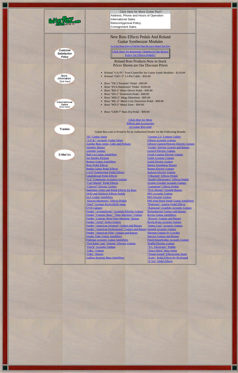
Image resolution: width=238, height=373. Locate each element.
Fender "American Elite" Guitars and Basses (112, 232)
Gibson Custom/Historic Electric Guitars (170, 143)
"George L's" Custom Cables (164, 136)
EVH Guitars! (94, 207)
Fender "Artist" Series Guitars (103, 222)
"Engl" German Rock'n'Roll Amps (106, 204)
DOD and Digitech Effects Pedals (105, 193)
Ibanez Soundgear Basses (162, 165)
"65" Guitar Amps (96, 136)
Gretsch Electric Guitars (161, 150)
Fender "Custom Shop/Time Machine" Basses (112, 218)
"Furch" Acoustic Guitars (100, 247)
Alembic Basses (95, 147)
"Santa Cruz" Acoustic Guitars (164, 225)
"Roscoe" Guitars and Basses (164, 218)
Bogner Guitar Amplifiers (101, 161)
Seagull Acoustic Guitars (161, 229)
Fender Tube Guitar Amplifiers (104, 236)
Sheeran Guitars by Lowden (163, 232)
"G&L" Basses (94, 254)
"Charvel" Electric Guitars (101, 186)
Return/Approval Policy (140, 23)
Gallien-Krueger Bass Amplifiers (105, 257)
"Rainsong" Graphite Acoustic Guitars (169, 207)
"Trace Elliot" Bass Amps (162, 250)
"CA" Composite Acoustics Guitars (106, 179)
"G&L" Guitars (95, 250)
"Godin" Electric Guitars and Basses (168, 147)
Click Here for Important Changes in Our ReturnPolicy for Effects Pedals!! (140, 53)
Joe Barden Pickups (97, 158)
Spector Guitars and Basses (163, 236)
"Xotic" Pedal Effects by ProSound (167, 257)
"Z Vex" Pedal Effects (160, 261)
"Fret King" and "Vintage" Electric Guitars (111, 243)
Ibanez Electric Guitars (160, 168)
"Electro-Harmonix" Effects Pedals (106, 200)
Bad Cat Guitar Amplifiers (101, 154)
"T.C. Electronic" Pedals (161, 247)
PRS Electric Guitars (159, 197)
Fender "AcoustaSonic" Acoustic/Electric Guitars (114, 211)
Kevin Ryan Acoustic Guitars (164, 222)
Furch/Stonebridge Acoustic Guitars (168, 239)
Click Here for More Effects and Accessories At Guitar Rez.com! (140, 123)
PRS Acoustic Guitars (159, 193)
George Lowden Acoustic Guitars (166, 182)
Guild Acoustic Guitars (160, 158)
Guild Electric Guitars (160, 161)
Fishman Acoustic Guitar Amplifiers (107, 239)
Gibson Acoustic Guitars (161, 140)
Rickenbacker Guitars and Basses (166, 211)
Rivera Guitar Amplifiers (161, 215)
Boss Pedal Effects (97, 165)
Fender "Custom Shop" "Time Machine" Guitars (114, 215)
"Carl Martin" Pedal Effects (102, 182)
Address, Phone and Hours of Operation (140, 16)
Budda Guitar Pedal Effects (102, 168)
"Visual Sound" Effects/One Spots (167, 254)
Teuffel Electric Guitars (160, 243)
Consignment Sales (140, 27)
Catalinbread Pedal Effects (101, 175)
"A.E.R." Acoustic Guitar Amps (104, 140)
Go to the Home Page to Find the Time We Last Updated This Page (140, 46)
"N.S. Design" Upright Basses (164, 190)
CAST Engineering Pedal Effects (105, 172)
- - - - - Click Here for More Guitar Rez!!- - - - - (140, 12)
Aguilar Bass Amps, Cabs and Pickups (108, 143)
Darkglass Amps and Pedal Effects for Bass (111, 190)
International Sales (140, 19)
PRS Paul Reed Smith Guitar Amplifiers (170, 200)
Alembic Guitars (95, 150)
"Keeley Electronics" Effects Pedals (168, 179)
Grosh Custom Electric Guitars (165, 154)
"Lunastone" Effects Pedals (163, 186)
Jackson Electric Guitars (161, 172)
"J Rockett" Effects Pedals (162, 175)
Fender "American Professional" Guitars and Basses (116, 229)
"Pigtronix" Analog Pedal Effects (166, 204)
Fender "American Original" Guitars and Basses (114, 225)
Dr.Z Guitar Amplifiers (99, 197)
